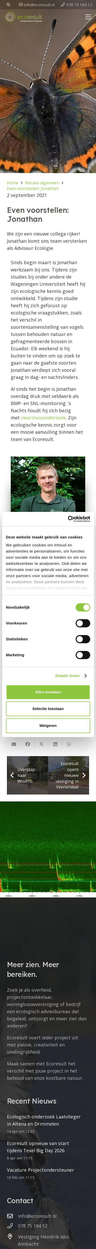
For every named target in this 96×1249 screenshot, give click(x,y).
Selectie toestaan (48, 708)
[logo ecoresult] (23, 17)
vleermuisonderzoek (43, 418)
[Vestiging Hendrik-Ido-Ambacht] (12, 1237)
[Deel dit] (28, 744)
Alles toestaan (48, 692)
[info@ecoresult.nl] (12, 1216)
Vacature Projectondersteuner (40, 1170)
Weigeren (48, 725)
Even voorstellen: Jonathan (32, 188)
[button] (9, 4)
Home (12, 183)
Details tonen (67, 675)
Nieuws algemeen (42, 183)
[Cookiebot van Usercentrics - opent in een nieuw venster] (68, 519)
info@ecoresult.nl (37, 1216)
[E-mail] (14, 744)
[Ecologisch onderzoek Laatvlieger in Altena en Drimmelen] (48, 849)
